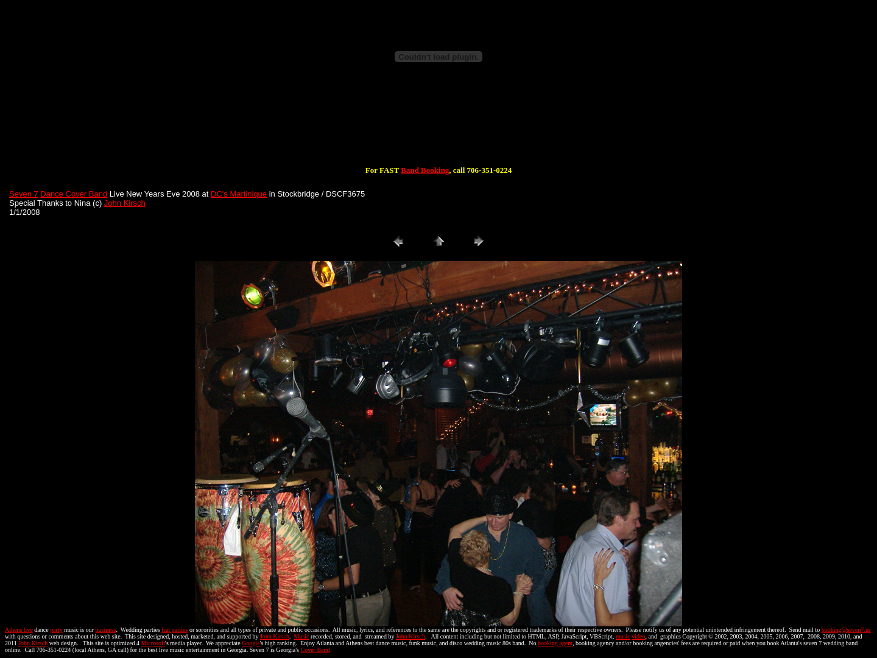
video (638, 636)
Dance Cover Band (73, 193)
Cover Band (315, 649)
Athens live (19, 629)
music (623, 636)
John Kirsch (125, 203)
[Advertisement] (438, 126)
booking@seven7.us (846, 629)
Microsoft (153, 643)
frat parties (174, 629)
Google (250, 643)
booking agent (555, 643)
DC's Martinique (239, 193)
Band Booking (425, 170)
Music (301, 636)
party (56, 629)
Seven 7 (23, 193)
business (106, 629)
